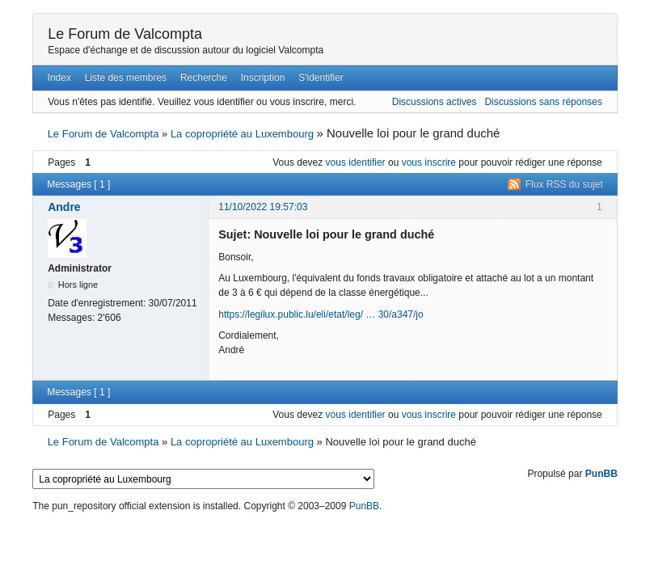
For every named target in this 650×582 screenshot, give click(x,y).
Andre (64, 206)
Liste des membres (126, 77)
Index (59, 77)
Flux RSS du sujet (564, 184)
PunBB (601, 473)
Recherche (203, 77)
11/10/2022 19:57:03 (262, 207)
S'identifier (321, 77)
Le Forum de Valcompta (125, 34)
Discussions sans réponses (542, 102)
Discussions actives (434, 102)
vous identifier (356, 162)
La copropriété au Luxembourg (242, 134)
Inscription (263, 77)
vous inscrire (429, 162)
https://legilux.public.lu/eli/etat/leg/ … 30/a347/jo (321, 314)
